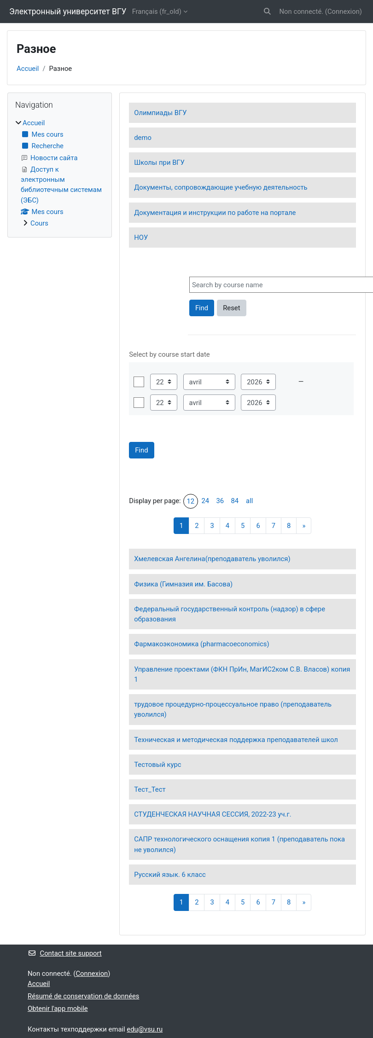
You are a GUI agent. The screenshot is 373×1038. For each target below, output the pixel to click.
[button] (267, 11)
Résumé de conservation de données (84, 996)
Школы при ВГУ (159, 162)
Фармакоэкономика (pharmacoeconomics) (201, 644)
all (249, 501)
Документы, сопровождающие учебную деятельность (220, 187)
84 (235, 501)
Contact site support (65, 953)
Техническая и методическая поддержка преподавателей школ (236, 740)
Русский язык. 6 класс (170, 874)
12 (190, 501)
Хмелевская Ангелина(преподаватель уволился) (212, 559)
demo (143, 137)
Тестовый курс (157, 764)
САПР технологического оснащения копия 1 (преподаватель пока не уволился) (239, 844)
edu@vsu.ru (145, 1029)
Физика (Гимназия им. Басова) (183, 584)
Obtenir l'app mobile (58, 1008)
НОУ (141, 237)
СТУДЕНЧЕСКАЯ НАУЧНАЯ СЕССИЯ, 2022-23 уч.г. (212, 814)
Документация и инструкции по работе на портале (215, 213)
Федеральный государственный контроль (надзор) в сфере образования (229, 614)
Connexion (343, 11)
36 (220, 501)
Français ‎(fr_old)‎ (156, 11)
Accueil (28, 68)
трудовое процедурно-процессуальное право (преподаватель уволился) (233, 709)
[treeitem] (59, 173)
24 (205, 501)
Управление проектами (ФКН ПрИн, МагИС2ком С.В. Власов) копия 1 (242, 674)
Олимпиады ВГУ (160, 113)
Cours (39, 223)
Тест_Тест (149, 789)
